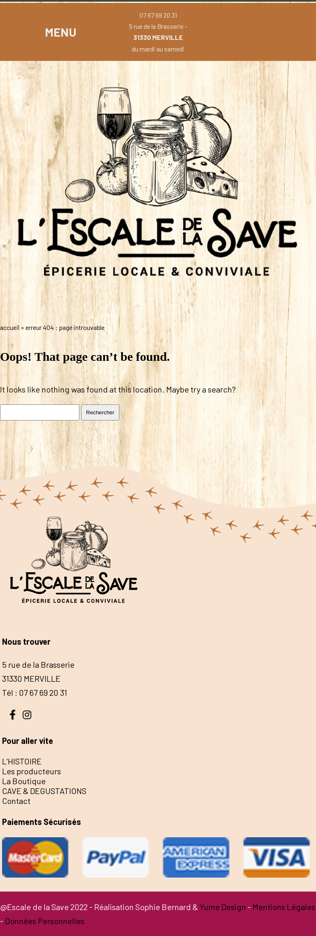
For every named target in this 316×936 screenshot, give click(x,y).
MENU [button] (61, 32)
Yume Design (223, 907)
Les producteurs (31, 771)
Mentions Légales (284, 907)
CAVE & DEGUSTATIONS (44, 791)
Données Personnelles (44, 921)
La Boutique (24, 781)
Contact (16, 801)
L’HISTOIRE (22, 761)
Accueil (9, 327)
